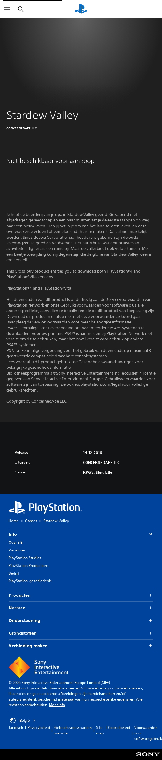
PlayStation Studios (25, 557)
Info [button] (81, 534)
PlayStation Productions (29, 565)
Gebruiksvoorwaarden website (73, 730)
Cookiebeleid (119, 727)
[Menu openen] (7, 9)
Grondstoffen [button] (81, 633)
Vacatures (17, 550)
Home (14, 520)
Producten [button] (81, 595)
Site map (100, 730)
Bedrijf (14, 573)
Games (31, 520)
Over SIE (15, 542)
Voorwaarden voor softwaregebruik (148, 733)
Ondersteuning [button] (81, 621)
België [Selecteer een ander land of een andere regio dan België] (23, 720)
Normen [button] (81, 608)
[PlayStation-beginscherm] (81, 9)
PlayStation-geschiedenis (30, 580)
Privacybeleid (38, 727)
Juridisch (16, 727)
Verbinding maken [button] (81, 646)
